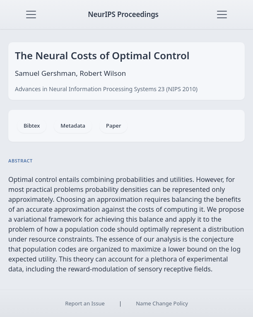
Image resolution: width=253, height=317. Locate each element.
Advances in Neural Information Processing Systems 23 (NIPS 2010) (106, 89)
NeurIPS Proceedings (123, 14)
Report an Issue (85, 303)
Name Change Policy (162, 303)
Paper (113, 125)
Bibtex (32, 125)
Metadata (72, 125)
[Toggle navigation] (31, 14)
